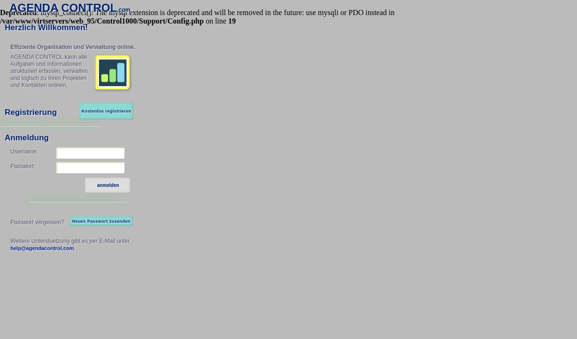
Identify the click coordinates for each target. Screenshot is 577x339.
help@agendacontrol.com (42, 248)
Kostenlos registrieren (106, 111)
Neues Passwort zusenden (101, 221)
